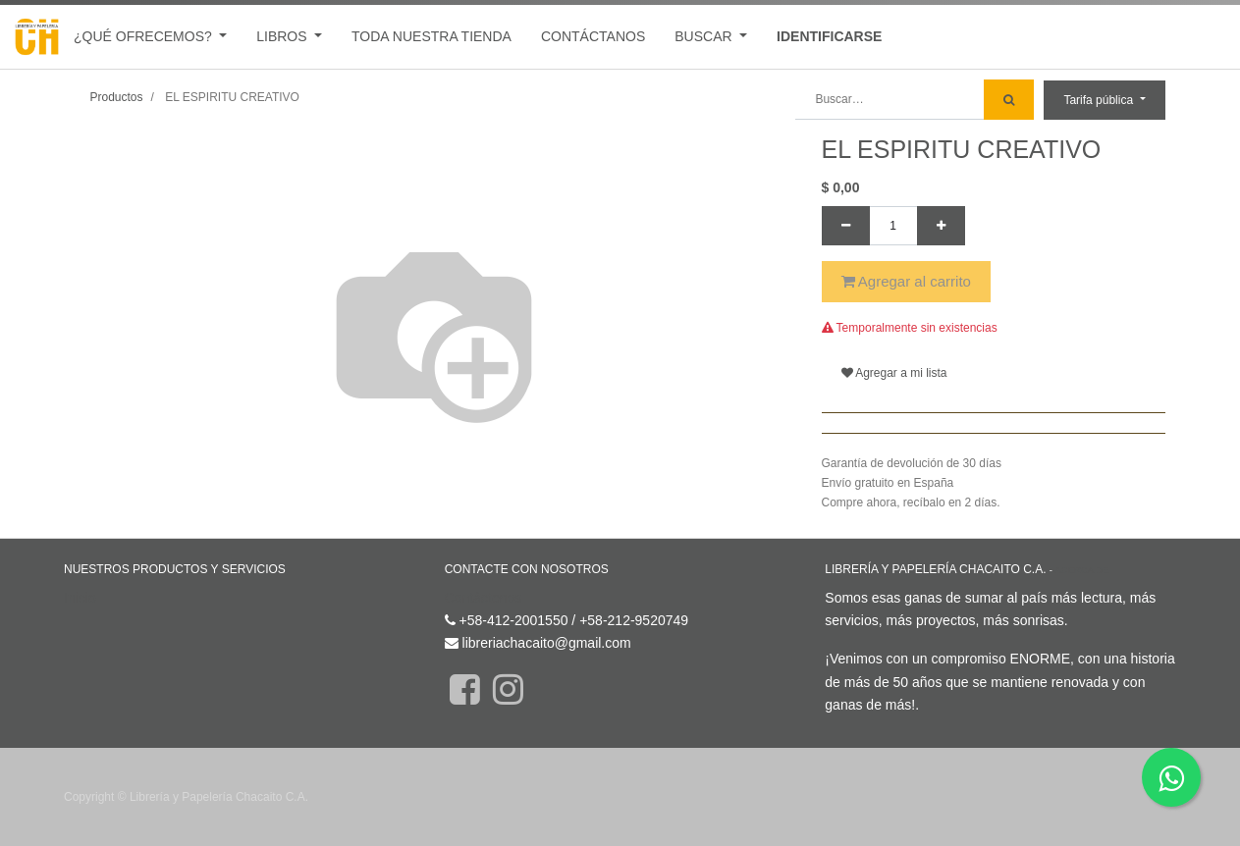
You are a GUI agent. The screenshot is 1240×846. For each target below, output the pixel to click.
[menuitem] (431, 37)
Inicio (80, 598)
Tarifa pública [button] (1099, 100)
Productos (116, 97)
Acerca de (1081, 569)
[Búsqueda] (1009, 99)
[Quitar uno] (846, 225)
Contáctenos (483, 598)
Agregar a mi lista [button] (894, 373)
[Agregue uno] (941, 225)
